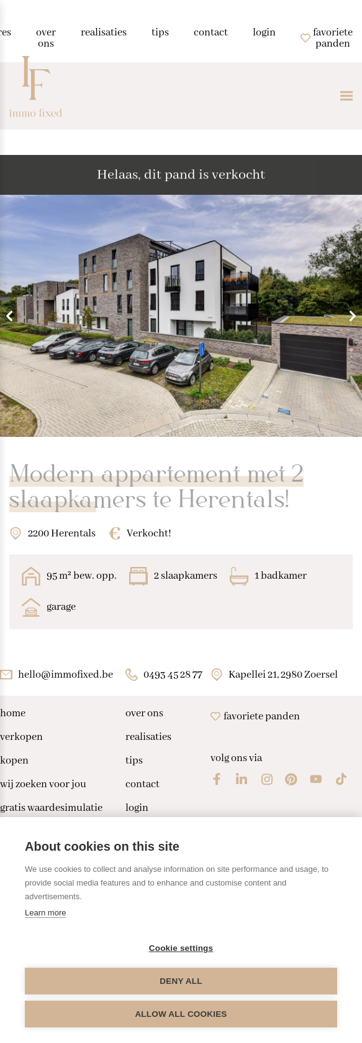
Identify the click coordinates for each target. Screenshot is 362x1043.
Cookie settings (181, 948)
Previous (9, 316)
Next (352, 316)
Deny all (181, 981)
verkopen (21, 737)
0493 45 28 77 (172, 674)
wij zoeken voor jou (43, 784)
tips (134, 761)
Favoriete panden (255, 716)
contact (142, 784)
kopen (14, 761)
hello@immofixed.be (65, 674)
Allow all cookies (181, 1014)
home (12, 713)
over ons (144, 713)
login (136, 808)
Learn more (45, 912)
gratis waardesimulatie (51, 808)
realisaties (148, 737)
